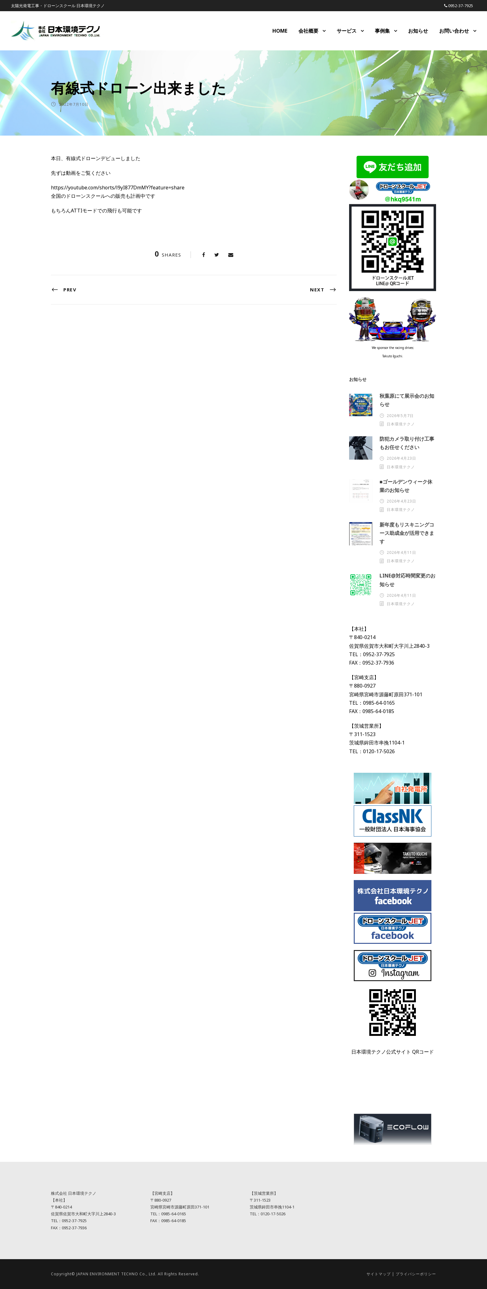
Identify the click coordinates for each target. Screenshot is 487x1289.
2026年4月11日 (401, 552)
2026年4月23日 (401, 458)
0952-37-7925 (460, 5)
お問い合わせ (454, 30)
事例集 (382, 30)
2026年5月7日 (400, 415)
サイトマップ (378, 1274)
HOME (279, 30)
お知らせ (418, 30)
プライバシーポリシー (416, 1274)
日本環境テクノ (401, 424)
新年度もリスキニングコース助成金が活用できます (407, 533)
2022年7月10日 (74, 104)
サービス (347, 30)
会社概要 (308, 30)
